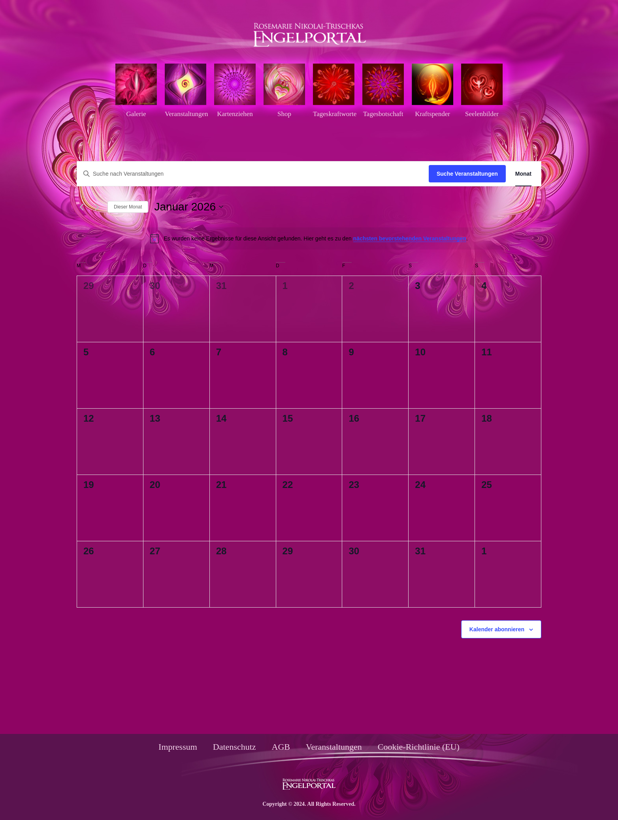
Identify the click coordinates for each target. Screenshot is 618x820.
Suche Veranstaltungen (467, 174)
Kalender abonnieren (496, 629)
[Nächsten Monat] (97, 207)
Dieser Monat (128, 207)
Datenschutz (234, 747)
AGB (281, 747)
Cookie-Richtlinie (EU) (419, 747)
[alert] (309, 238)
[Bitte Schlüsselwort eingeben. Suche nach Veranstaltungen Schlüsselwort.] (253, 173)
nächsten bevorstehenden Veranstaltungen (409, 238)
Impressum (177, 747)
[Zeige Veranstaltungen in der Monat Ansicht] (523, 173)
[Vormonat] (81, 207)
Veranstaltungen (334, 747)
